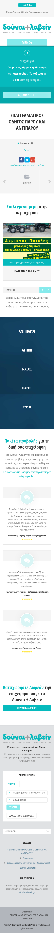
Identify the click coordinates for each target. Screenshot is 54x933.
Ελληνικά (27, 5)
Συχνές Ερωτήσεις (28, 868)
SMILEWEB (29, 925)
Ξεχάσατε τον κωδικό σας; (21, 815)
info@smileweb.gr (27, 892)
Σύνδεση (11, 784)
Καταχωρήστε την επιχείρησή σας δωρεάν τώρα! (28, 863)
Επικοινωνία (28, 858)
